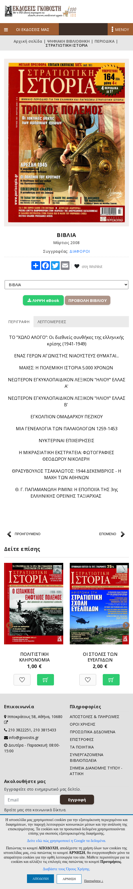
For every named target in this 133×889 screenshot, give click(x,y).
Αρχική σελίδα (28, 41)
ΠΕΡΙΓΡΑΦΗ (18, 321)
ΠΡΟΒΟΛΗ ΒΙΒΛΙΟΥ (87, 300)
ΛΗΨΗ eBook (43, 300)
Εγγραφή (77, 799)
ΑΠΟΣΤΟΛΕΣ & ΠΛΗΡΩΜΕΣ (94, 716)
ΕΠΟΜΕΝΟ (107, 534)
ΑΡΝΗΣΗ (68, 879)
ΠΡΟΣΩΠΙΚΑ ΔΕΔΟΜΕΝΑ (92, 731)
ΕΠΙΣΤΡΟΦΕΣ (82, 739)
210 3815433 (44, 729)
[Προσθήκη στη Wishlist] (22, 676)
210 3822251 (19, 729)
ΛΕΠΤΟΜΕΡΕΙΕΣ (52, 321)
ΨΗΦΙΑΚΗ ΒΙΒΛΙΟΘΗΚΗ (68, 41)
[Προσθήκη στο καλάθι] (45, 676)
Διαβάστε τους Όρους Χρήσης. (66, 869)
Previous (8, 624)
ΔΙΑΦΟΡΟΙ (79, 251)
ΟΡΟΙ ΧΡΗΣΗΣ (82, 724)
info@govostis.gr (24, 737)
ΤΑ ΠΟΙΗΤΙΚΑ (82, 747)
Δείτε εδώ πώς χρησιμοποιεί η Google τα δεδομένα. (66, 841)
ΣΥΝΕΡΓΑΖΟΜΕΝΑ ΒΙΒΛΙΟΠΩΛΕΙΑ (86, 757)
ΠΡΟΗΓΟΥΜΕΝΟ (27, 534)
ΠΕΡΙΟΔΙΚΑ (104, 41)
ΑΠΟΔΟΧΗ (40, 879)
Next (125, 624)
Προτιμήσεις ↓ (93, 880)
